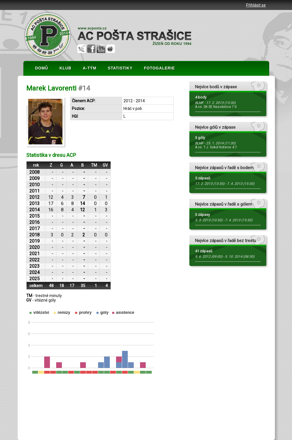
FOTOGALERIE (159, 68)
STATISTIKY (120, 68)
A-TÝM (89, 68)
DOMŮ (41, 68)
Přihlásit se (256, 5)
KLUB (66, 68)
